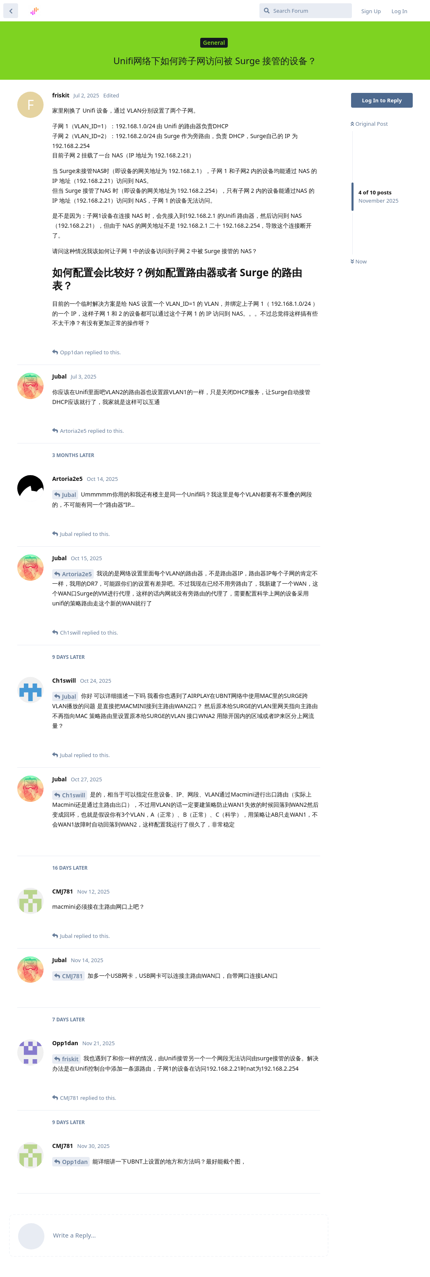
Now (359, 261)
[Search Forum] (305, 10)
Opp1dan (75, 1162)
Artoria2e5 (77, 574)
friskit (70, 1059)
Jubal (69, 495)
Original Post (369, 123)
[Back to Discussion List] (10, 10)
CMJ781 (72, 976)
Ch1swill (73, 795)
